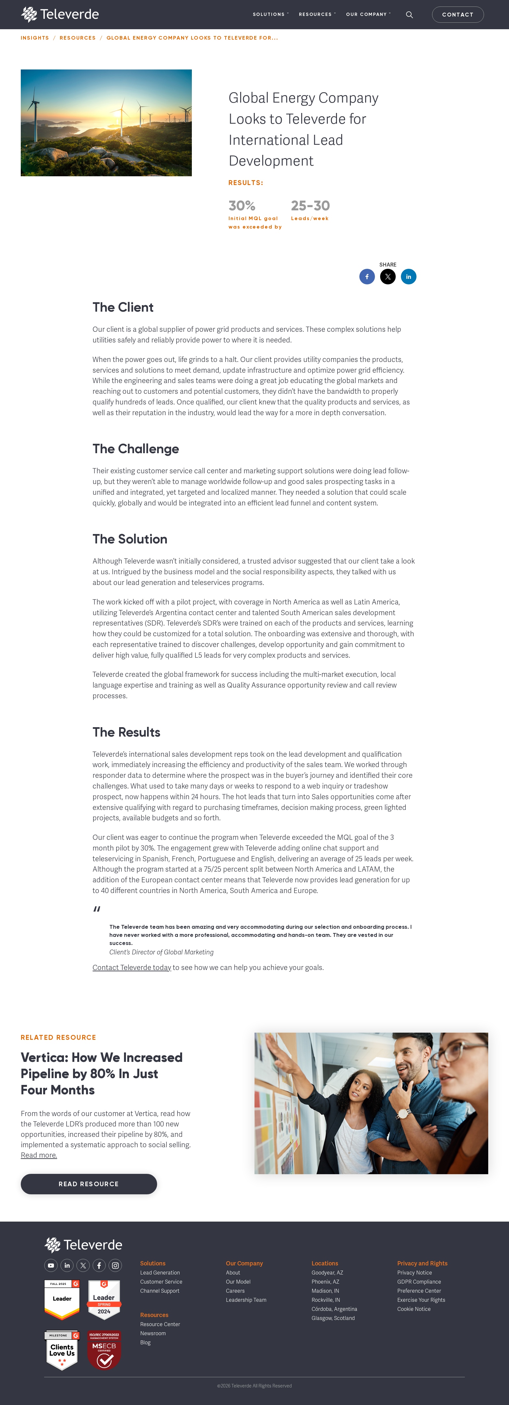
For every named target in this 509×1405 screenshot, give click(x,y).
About (233, 1273)
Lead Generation (160, 1273)
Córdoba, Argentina (334, 1309)
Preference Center (419, 1291)
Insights (35, 38)
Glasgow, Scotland (333, 1318)
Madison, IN (325, 1291)
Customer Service (161, 1282)
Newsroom (153, 1333)
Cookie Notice (414, 1309)
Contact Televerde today (132, 967)
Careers (235, 1291)
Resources (317, 14)
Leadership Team (246, 1300)
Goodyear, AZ (327, 1273)
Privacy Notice (414, 1273)
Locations (325, 1263)
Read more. (39, 1155)
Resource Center (160, 1324)
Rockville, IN (326, 1300)
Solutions (271, 14)
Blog (145, 1342)
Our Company (368, 14)
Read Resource (89, 1184)
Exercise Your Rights (421, 1300)
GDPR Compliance (419, 1282)
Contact (458, 14)
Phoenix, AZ (325, 1282)
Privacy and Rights (422, 1263)
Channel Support (160, 1291)
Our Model (238, 1282)
